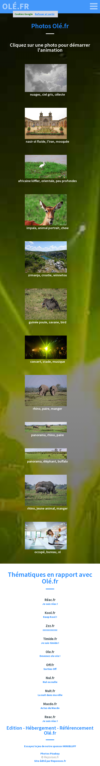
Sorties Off (50, 669)
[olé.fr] (94, 6)
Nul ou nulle (50, 682)
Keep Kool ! (50, 617)
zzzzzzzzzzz (50, 630)
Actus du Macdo (50, 708)
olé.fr (15, 6)
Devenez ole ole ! (50, 656)
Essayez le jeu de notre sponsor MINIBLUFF (50, 746)
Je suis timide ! (50, 643)
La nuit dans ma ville (50, 695)
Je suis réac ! (50, 603)
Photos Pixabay (50, 753)
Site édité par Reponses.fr (50, 760)
